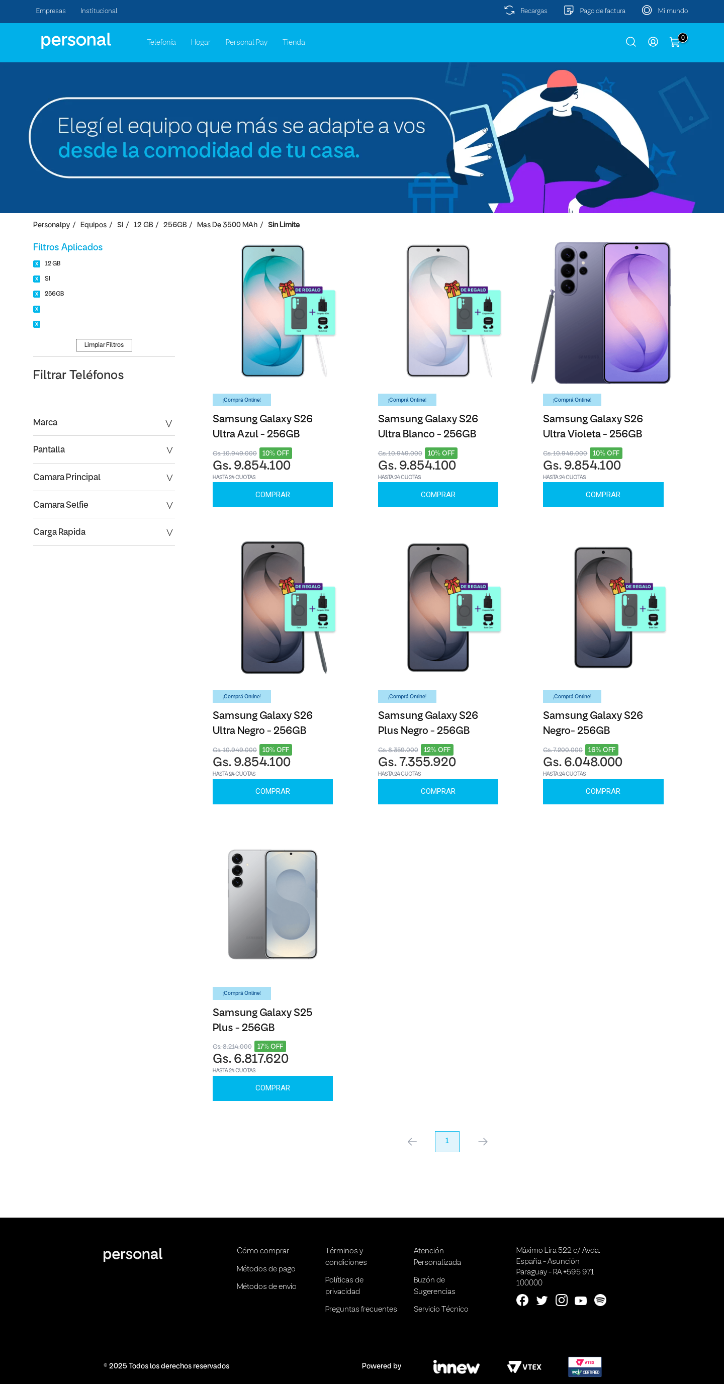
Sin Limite (284, 225)
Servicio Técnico (441, 1309)
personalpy (51, 225)
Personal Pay (246, 42)
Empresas (51, 11)
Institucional (99, 11)
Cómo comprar (263, 1251)
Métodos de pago (266, 1269)
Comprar (272, 494)
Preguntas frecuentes (361, 1309)
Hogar (201, 42)
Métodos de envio (267, 1286)
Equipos (93, 225)
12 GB (143, 225)
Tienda (294, 42)
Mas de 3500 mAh (227, 225)
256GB (175, 225)
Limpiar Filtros (104, 345)
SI (120, 225)
